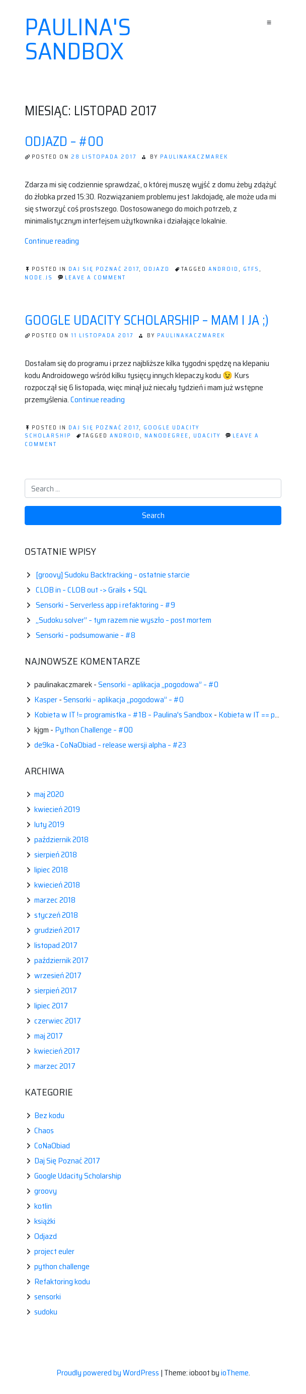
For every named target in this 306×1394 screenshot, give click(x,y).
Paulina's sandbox (78, 39)
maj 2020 (49, 794)
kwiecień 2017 (57, 1051)
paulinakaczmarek (194, 157)
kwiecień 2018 (57, 884)
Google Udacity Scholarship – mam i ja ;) (147, 320)
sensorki (47, 1296)
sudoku (45, 1311)
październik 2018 (61, 839)
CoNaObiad (52, 1145)
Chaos (44, 1130)
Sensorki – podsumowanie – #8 (85, 635)
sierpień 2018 (55, 854)
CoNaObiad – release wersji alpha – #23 (123, 745)
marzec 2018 (54, 900)
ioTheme (235, 1372)
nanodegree (166, 435)
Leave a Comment (95, 277)
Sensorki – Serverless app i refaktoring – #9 (105, 605)
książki (44, 1221)
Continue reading (52, 241)
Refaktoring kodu (62, 1281)
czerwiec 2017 (57, 1020)
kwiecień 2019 (57, 809)
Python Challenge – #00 (94, 729)
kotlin (43, 1206)
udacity (206, 435)
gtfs (251, 269)
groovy (45, 1191)
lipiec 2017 (51, 1005)
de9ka (44, 745)
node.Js (39, 277)
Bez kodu (49, 1115)
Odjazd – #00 (64, 141)
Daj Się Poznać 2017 (103, 269)
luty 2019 (49, 824)
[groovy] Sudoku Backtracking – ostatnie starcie (113, 574)
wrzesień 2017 (58, 975)
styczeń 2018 (56, 915)
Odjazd (156, 269)
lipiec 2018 (51, 869)
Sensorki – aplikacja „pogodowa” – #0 (158, 684)
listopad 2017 (56, 945)
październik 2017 (61, 960)
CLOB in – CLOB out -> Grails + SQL (91, 589)
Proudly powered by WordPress (108, 1372)
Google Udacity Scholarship (77, 1175)
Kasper (45, 699)
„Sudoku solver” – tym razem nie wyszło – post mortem (123, 620)
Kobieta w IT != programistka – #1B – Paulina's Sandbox (123, 714)
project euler (54, 1251)
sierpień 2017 (55, 990)
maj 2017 (48, 1036)
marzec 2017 (54, 1066)
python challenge (62, 1266)
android (223, 269)
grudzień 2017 (57, 930)
